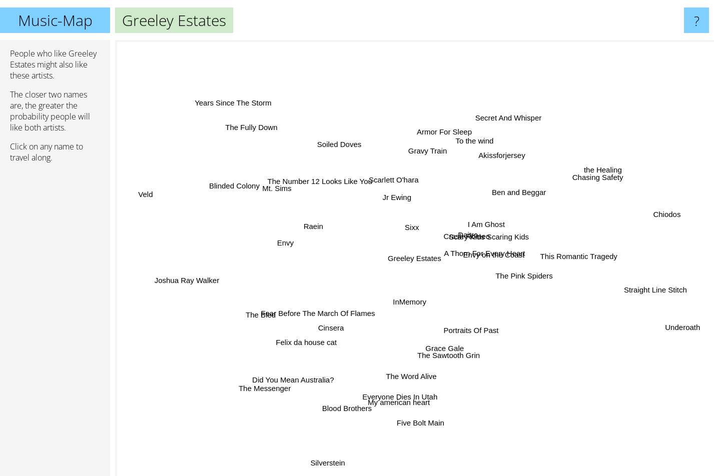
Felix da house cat (300, 350)
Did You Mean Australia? (306, 376)
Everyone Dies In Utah (401, 391)
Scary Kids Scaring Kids (500, 212)
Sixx (404, 226)
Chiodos (681, 207)
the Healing (582, 179)
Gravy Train (439, 141)
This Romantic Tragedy (560, 256)
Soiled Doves (344, 138)
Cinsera (328, 329)
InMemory (414, 321)
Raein (310, 228)
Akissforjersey (494, 160)
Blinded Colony (248, 190)
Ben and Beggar (507, 199)
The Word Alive (417, 366)
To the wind (469, 150)
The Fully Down (265, 133)
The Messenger (275, 386)
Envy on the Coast (512, 262)
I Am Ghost (479, 225)
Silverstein (302, 468)
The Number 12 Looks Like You (325, 176)
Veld (159, 194)
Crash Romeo (472, 237)
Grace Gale (444, 337)
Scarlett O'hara (395, 188)
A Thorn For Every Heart (506, 254)
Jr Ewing (401, 197)
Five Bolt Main (419, 404)
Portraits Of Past (471, 330)
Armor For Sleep (425, 120)
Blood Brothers (349, 402)
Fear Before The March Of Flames (318, 312)
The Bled (263, 314)
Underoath (688, 328)
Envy (271, 243)
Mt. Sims (280, 186)
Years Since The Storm (246, 111)
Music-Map (55, 20)
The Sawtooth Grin (456, 352)
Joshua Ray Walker (194, 278)
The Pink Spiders (515, 276)
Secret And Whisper (495, 122)
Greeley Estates (414, 258)
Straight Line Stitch (629, 288)
